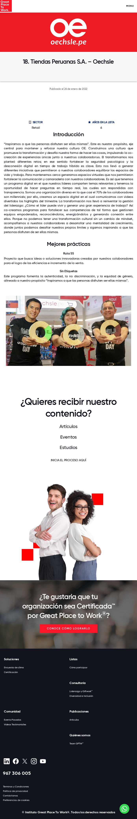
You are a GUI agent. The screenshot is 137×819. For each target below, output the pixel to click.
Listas (73, 659)
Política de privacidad (15, 791)
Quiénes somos (79, 735)
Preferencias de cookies (16, 800)
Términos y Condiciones (16, 786)
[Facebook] (15, 761)
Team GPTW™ (76, 743)
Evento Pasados (12, 719)
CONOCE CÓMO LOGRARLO (68, 628)
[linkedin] (6, 761)
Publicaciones (79, 711)
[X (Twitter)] (24, 761)
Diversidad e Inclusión (81, 696)
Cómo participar (78, 667)
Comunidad (12, 711)
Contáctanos (10, 795)
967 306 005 (17, 773)
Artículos (74, 719)
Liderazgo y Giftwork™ (81, 691)
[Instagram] (33, 761)
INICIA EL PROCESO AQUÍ (68, 460)
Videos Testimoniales (15, 724)
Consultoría (77, 683)
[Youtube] (42, 761)
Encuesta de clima (14, 667)
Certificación (11, 672)
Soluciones (11, 659)
